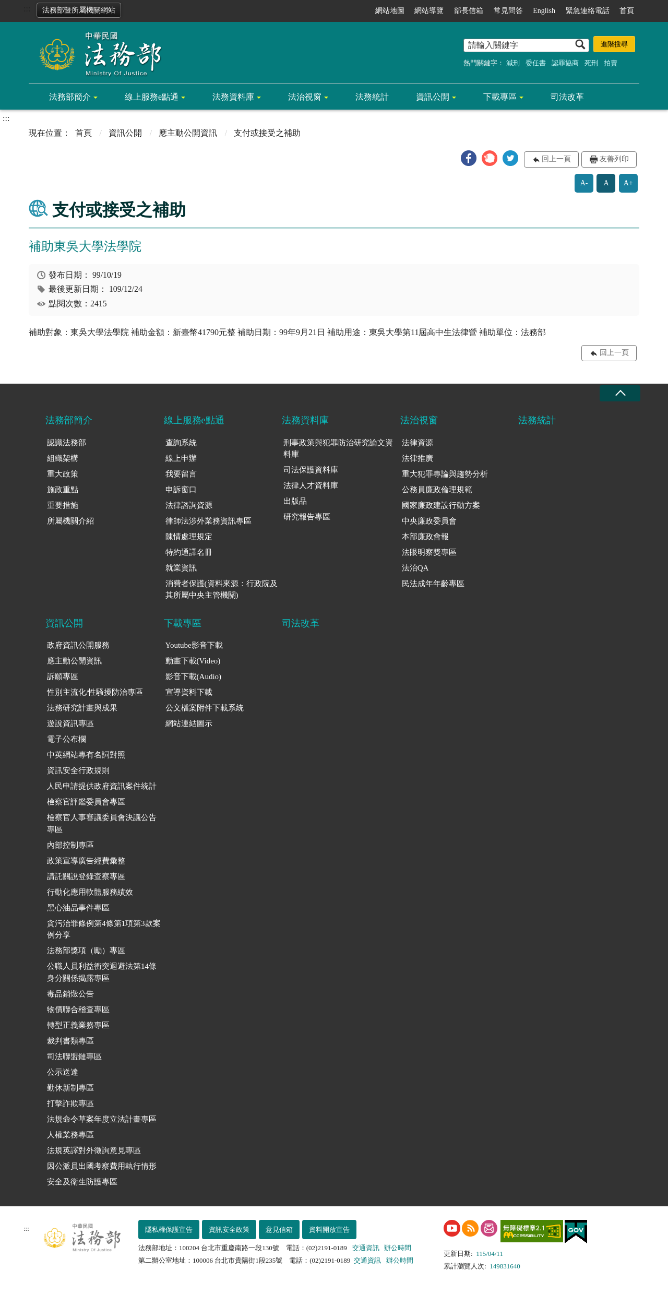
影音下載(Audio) (193, 676)
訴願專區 (62, 676)
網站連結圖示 (188, 723)
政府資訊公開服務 (78, 645)
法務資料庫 (233, 96)
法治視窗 (304, 96)
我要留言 (181, 474)
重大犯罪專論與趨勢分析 (445, 474)
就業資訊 (181, 568)
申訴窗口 (181, 489)
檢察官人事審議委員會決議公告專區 (102, 823)
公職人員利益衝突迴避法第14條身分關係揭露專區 (102, 972)
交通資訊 (365, 1248)
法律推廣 (417, 458)
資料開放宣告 (329, 1229)
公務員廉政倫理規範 (437, 489)
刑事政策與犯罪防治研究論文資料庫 (338, 448)
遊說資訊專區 (70, 723)
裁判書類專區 (70, 1041)
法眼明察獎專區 (429, 552)
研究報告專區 (306, 517)
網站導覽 (429, 11)
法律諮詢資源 (188, 505)
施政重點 (62, 489)
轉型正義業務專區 (78, 1025)
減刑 (513, 63)
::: (26, 8)
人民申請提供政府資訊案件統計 (102, 786)
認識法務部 (66, 442)
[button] (468, 158)
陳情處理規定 (188, 536)
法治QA (415, 568)
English (544, 11)
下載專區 (500, 96)
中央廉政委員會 (429, 521)
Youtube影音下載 (194, 645)
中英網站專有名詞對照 (86, 755)
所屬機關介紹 (70, 521)
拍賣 (610, 63)
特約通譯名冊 (188, 552)
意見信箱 (279, 1229)
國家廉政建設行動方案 (441, 505)
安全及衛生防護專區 (82, 1182)
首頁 (626, 11)
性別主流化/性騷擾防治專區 (95, 692)
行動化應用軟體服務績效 (90, 892)
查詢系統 (181, 442)
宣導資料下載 (188, 692)
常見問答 (508, 11)
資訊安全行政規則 (78, 770)
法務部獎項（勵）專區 (86, 950)
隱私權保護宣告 (169, 1229)
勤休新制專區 (70, 1088)
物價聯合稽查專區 (78, 1009)
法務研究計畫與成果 (82, 708)
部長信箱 (468, 11)
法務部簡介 (70, 96)
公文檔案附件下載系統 (204, 708)
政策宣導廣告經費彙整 (86, 861)
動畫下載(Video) (193, 661)
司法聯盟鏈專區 (74, 1056)
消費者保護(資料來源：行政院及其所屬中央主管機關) (221, 589)
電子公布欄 (66, 739)
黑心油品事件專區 (78, 908)
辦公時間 (397, 1248)
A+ (628, 183)
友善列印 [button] (614, 159)
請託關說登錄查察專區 (86, 876)
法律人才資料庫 (310, 485)
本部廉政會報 (425, 536)
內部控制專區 (70, 845)
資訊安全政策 (229, 1229)
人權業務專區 (70, 1135)
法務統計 (372, 96)
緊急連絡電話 (588, 11)
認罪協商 (565, 63)
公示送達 (62, 1072)
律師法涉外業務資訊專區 (208, 521)
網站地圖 (389, 11)
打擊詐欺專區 (70, 1103)
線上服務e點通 (151, 96)
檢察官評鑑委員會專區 (86, 802)
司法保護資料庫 (310, 470)
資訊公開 (432, 96)
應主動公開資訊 (188, 132)
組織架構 (62, 458)
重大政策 (62, 474)
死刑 (591, 63)
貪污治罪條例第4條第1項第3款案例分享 (104, 929)
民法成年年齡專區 (433, 583)
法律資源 (417, 442)
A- (584, 183)
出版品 (295, 501)
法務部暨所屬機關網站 (78, 10)
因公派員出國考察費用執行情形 (102, 1166)
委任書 (536, 63)
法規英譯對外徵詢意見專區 (94, 1150)
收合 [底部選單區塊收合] (620, 393)
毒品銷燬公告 (70, 994)
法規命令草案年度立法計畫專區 (102, 1119)
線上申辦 (181, 458)
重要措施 (62, 505)
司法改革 (567, 96)
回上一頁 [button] (556, 159)
